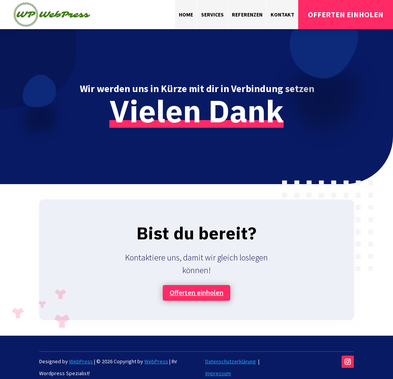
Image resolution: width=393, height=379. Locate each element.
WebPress (81, 361)
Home (186, 14)
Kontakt (282, 14)
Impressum (218, 373)
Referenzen (247, 14)
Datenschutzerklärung (230, 361)
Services (212, 14)
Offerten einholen (196, 292)
